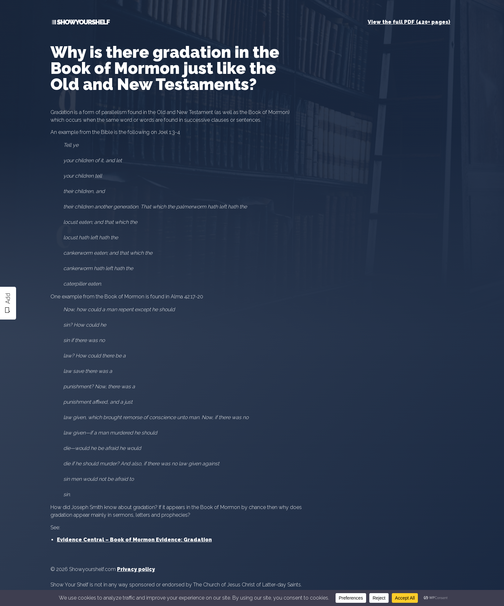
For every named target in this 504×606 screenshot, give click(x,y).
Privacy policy (136, 569)
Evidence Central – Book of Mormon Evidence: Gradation (134, 540)
